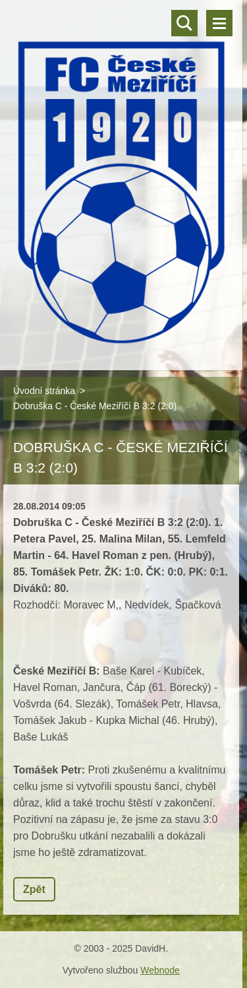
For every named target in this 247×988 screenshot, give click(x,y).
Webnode (160, 970)
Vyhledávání (184, 23)
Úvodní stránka (44, 390)
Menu (219, 23)
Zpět (34, 889)
